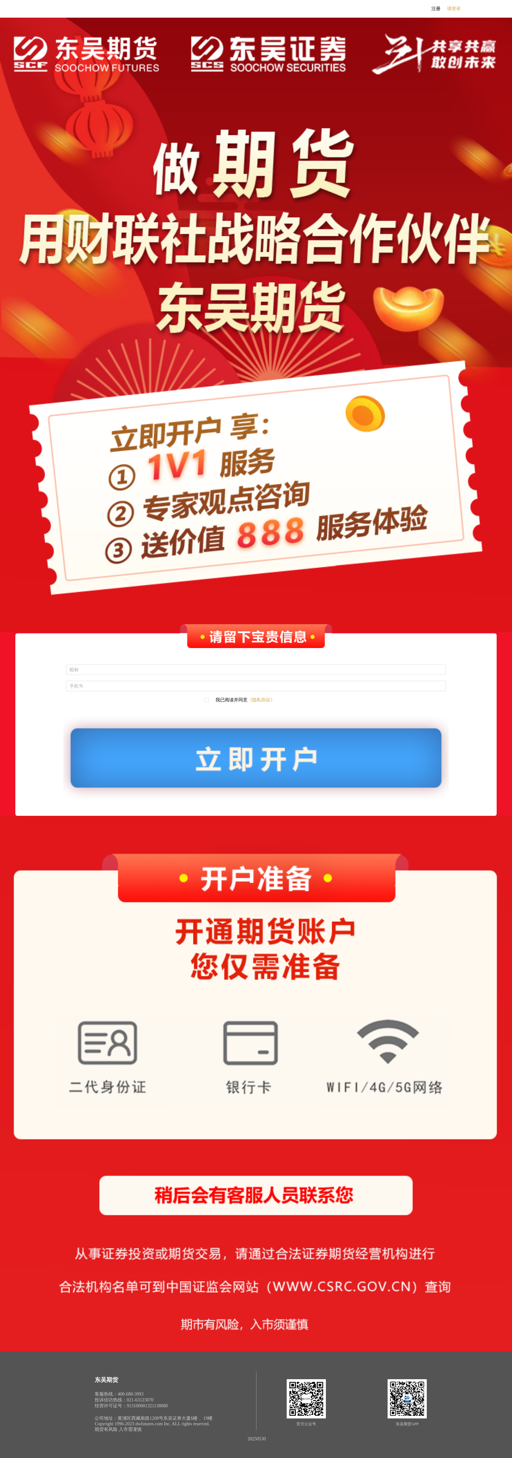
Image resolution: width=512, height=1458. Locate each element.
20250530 (257, 1438)
